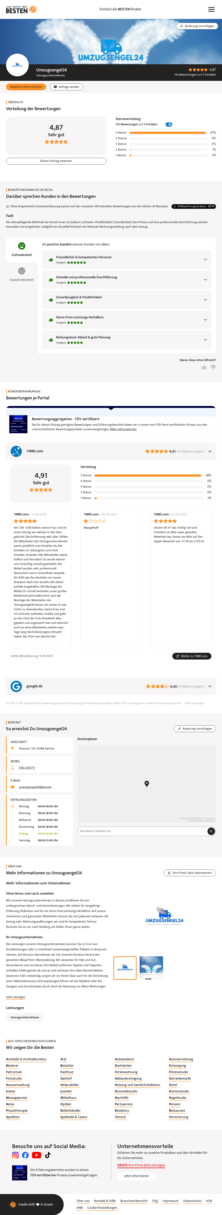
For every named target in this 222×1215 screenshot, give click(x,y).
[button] (26, 87)
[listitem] (26, 1059)
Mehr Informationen (123, 429)
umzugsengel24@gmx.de (35, 787)
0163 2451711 (27, 768)
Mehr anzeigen (194, 703)
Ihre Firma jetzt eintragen (141, 1165)
